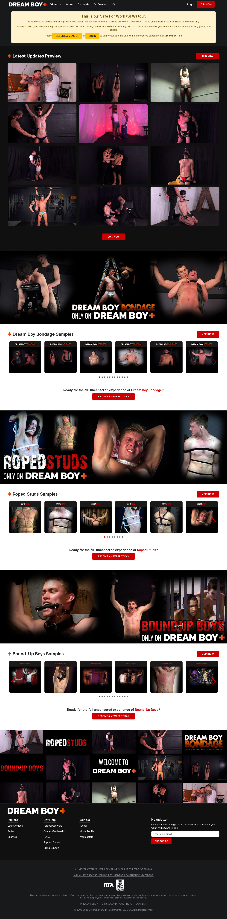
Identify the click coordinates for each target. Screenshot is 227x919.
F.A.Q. (47, 836)
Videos (54, 4)
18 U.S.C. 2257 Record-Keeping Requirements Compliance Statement (113, 875)
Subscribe (161, 841)
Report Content (136, 903)
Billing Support (51, 847)
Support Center (52, 842)
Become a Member (67, 36)
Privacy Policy (89, 903)
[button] (13, 362)
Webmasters (86, 836)
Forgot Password (53, 825)
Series (69, 4)
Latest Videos (15, 825)
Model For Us (86, 831)
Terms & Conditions (112, 903)
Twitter (83, 825)
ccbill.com (114, 898)
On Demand (101, 4)
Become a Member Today (113, 396)
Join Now (205, 4)
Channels (83, 4)
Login (190, 4)
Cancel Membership (54, 831)
